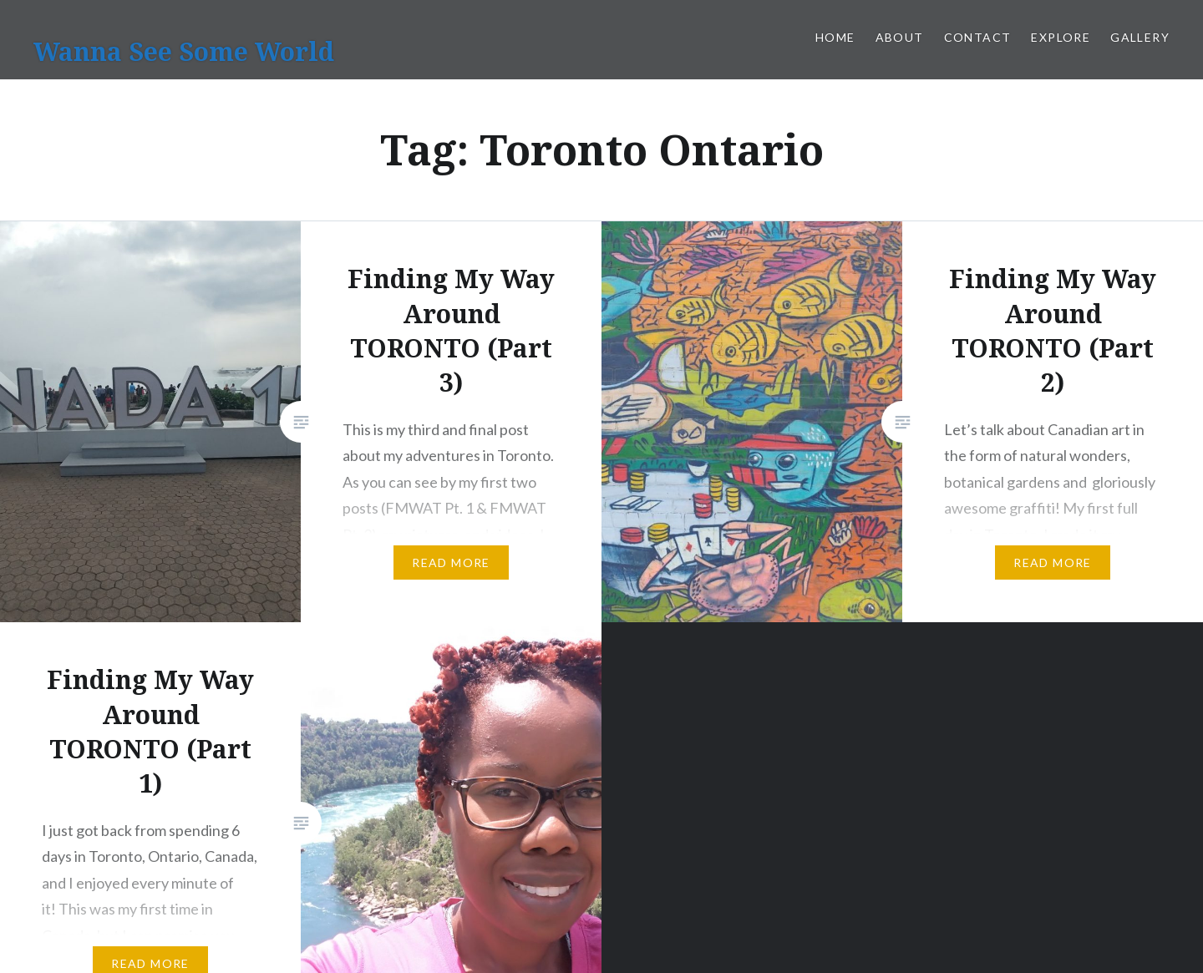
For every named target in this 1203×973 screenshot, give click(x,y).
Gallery (1140, 37)
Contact (978, 37)
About (900, 37)
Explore (1060, 37)
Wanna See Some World (183, 51)
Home (835, 37)
